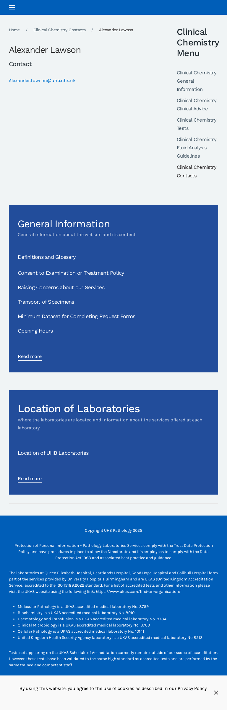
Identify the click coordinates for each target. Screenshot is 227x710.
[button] (12, 7)
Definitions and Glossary (46, 257)
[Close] (216, 693)
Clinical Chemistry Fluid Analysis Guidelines (196, 148)
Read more (30, 356)
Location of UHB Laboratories (53, 453)
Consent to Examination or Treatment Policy (71, 273)
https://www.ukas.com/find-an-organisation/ (138, 591)
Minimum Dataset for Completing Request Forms (76, 316)
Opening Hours (35, 331)
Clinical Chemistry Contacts (196, 171)
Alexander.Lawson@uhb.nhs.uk (42, 80)
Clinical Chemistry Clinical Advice (196, 105)
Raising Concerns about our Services (61, 287)
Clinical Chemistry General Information (196, 81)
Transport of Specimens (46, 302)
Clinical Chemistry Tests (196, 124)
